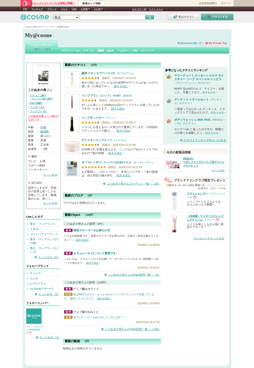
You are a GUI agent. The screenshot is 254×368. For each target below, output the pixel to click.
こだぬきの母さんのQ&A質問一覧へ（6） (134, 274)
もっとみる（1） (50, 337)
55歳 (43, 127)
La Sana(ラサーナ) (41, 288)
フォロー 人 (37, 107)
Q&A (74, 9)
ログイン (226, 3)
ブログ (64, 9)
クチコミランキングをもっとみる (205, 140)
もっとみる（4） (49, 294)
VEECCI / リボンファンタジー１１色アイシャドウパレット (204, 162)
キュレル (35, 273)
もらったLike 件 (42, 98)
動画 (101, 50)
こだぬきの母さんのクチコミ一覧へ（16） (134, 183)
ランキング (37, 9)
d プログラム (38, 283)
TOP (25, 9)
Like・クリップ (142, 50)
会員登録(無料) (207, 3)
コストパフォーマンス (44, 234)
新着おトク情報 (91, 3)
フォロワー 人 (38, 111)
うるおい (35, 228)
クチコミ (89, 50)
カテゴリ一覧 (139, 9)
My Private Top (218, 43)
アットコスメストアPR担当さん (34, 329)
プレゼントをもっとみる (208, 238)
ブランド (52, 9)
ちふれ (34, 278)
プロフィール (70, 50)
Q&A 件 (36, 103)
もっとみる (50, 174)
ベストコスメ (156, 9)
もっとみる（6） (49, 257)
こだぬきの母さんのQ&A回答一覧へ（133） (133, 329)
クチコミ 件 (38, 95)
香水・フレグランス (42, 223)
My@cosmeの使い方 (190, 43)
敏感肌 (44, 131)
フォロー (123, 50)
